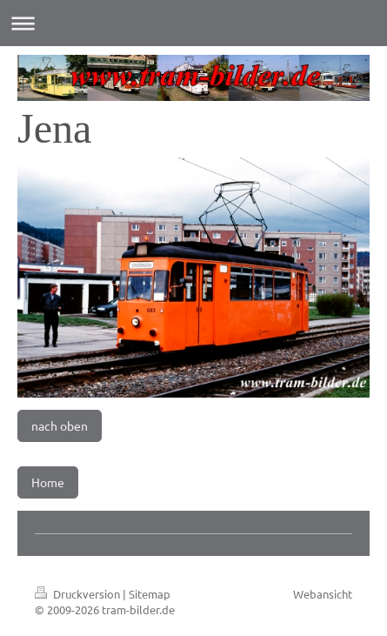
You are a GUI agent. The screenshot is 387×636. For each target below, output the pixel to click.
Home (47, 482)
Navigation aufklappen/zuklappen (193, 23)
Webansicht (322, 593)
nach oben (59, 425)
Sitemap (149, 593)
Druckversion (79, 593)
